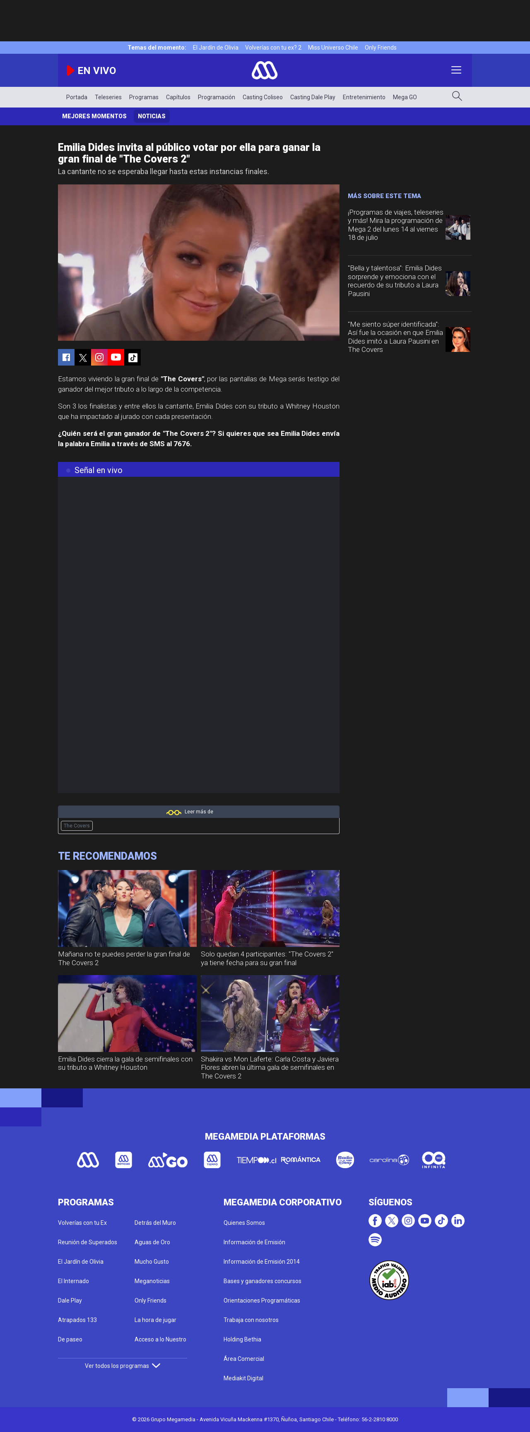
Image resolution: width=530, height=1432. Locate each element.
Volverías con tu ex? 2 (273, 47)
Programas (144, 97)
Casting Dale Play (312, 97)
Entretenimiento (364, 97)
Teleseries (108, 97)
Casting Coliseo (263, 97)
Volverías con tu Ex (82, 1222)
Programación (216, 97)
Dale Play (70, 1300)
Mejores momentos (94, 116)
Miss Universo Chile (333, 47)
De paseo (70, 1339)
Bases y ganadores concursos (262, 1281)
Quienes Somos (244, 1222)
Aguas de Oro (152, 1242)
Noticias (152, 116)
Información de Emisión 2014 (262, 1261)
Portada (76, 97)
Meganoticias (152, 1281)
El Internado (73, 1281)
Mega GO (405, 97)
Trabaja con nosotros (251, 1320)
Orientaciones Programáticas (262, 1300)
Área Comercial (244, 1358)
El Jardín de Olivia (215, 47)
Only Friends (381, 47)
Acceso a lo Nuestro (160, 1339)
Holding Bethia (242, 1339)
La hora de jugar (155, 1320)
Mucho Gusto (152, 1261)
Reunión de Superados (87, 1242)
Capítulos (178, 97)
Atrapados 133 (77, 1320)
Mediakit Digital (243, 1378)
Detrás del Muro (155, 1222)
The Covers (77, 826)
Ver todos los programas (122, 1366)
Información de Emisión (254, 1242)
